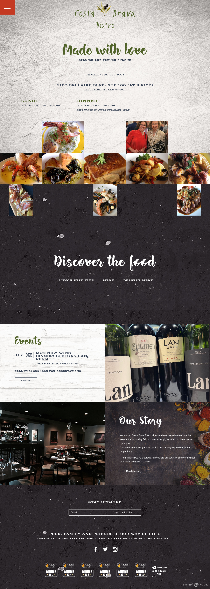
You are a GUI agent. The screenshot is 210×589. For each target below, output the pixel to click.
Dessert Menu (138, 280)
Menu (7, 7)
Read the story (133, 471)
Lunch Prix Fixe (76, 280)
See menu (25, 380)
